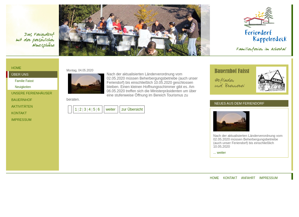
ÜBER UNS (19, 74)
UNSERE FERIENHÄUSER (31, 93)
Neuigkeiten (23, 87)
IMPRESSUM (21, 119)
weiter (110, 109)
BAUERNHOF (21, 100)
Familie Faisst (24, 81)
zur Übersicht (132, 109)
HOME (16, 68)
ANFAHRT (248, 178)
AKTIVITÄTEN (22, 106)
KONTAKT (19, 113)
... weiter (219, 152)
